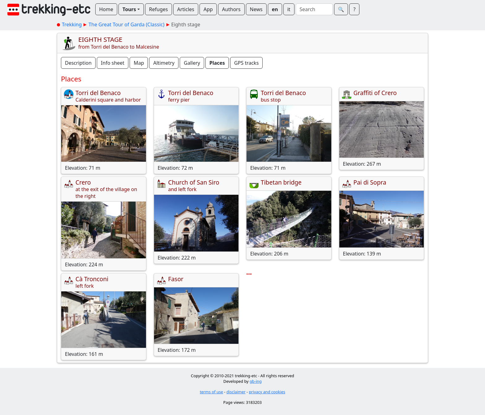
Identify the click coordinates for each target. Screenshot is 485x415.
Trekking (72, 24)
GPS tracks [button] (246, 62)
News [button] (256, 9)
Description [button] (78, 62)
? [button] (354, 9)
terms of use (211, 392)
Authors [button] (231, 9)
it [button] (288, 9)
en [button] (275, 9)
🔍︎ (341, 9)
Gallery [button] (192, 62)
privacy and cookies (267, 392)
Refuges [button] (158, 9)
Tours (129, 9)
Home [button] (106, 9)
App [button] (208, 9)
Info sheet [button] (112, 62)
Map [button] (139, 62)
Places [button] (217, 62)
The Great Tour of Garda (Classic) (126, 24)
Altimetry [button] (163, 62)
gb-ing (256, 381)
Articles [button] (185, 9)
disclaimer (236, 392)
